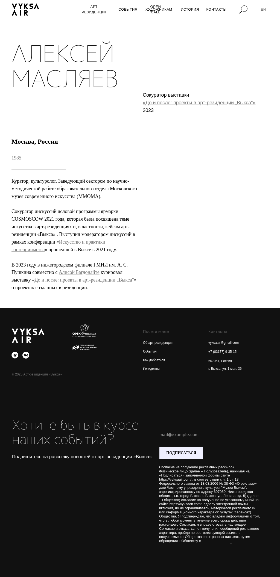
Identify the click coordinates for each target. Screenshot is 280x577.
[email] (214, 434)
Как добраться (154, 360)
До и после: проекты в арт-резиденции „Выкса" (84, 280)
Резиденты (151, 369)
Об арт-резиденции (158, 343)
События (150, 351)
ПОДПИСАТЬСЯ (181, 453)
